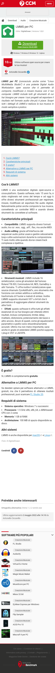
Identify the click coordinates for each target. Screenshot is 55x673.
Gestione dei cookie (38, 657)
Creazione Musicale (38, 20)
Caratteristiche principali (18, 161)
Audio (23, 20)
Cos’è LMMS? (13, 158)
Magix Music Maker (21, 574)
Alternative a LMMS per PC (19, 168)
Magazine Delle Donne (18, 657)
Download (12, 20)
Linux (47, 435)
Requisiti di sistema (16, 172)
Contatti (31, 653)
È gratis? (10, 165)
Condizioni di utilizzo (32, 649)
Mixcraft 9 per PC (20, 634)
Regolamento (42, 653)
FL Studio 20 (36, 394)
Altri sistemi (12, 175)
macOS (36, 435)
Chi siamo (17, 649)
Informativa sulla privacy (16, 653)
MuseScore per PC (21, 584)
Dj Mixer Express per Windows (26, 604)
